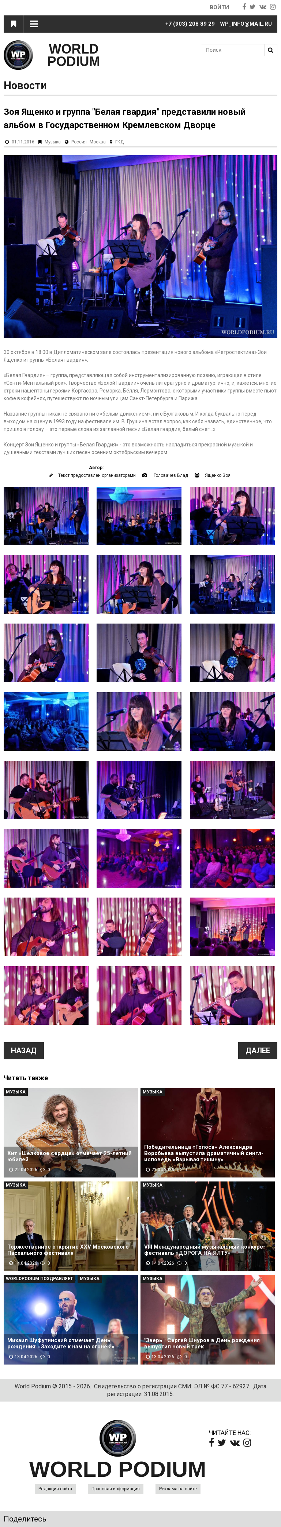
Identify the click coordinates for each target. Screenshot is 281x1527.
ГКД (119, 142)
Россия (79, 142)
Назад (24, 1050)
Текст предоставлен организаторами (97, 475)
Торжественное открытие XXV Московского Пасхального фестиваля (68, 1250)
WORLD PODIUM (74, 55)
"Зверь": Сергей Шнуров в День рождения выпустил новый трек (202, 1343)
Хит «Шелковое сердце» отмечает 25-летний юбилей (69, 1156)
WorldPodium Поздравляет (39, 1278)
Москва (98, 142)
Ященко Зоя (218, 475)
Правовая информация (115, 1488)
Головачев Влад (171, 475)
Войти (219, 7)
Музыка (53, 142)
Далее (258, 1050)
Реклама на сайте (178, 1488)
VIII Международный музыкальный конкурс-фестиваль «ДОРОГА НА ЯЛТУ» (204, 1250)
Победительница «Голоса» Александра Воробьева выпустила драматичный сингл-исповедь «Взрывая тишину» (203, 1153)
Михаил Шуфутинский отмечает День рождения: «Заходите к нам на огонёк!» (61, 1343)
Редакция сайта (55, 1488)
